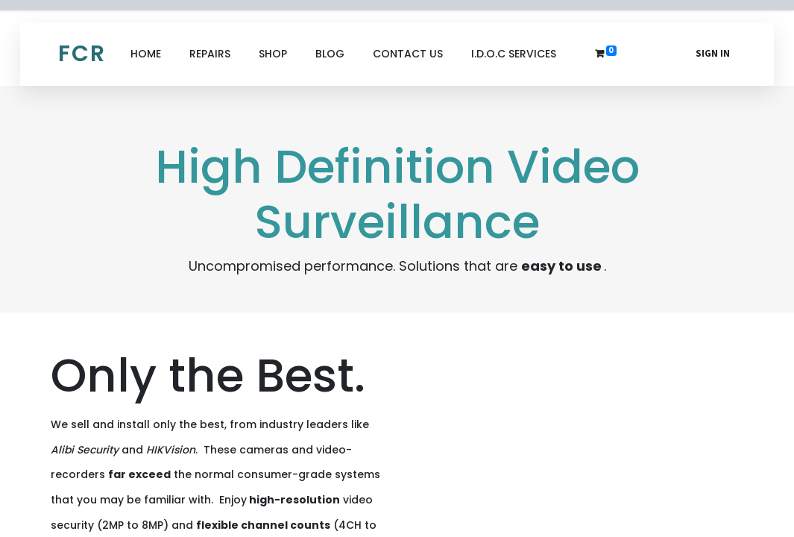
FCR (82, 53)
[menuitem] (145, 54)
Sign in (713, 53)
